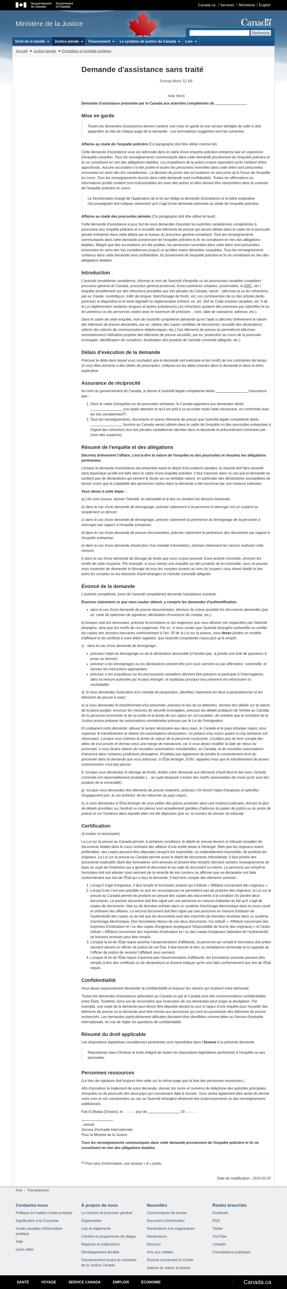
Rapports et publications (100, 1244)
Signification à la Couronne (37, 1221)
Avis (19, 1190)
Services (227, 5)
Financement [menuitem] (101, 41)
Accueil (22, 51)
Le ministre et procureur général (106, 1213)
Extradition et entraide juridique (86, 51)
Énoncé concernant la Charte (170, 1260)
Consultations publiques (232, 1252)
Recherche (261, 33)
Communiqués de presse (167, 1213)
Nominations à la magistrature (171, 1228)
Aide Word (176, 96)
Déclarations (157, 1236)
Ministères (247, 5)
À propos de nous (99, 1205)
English (265, 5)
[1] (124, 413)
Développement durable (100, 1252)
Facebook (220, 1213)
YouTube (220, 1236)
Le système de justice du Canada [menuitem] (150, 41)
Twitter (218, 1228)
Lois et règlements (96, 1228)
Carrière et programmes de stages (108, 1236)
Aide (19, 1241)
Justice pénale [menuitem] (68, 41)
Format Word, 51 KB (176, 81)
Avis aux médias (160, 1252)
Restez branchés (230, 1205)
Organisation (91, 1221)
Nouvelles (157, 1205)
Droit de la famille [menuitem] (32, 41)
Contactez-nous (32, 1205)
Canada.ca (206, 5)
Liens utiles (25, 1249)
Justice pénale (44, 51)
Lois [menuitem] (191, 41)
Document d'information (166, 1221)
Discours (154, 1244)
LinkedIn (219, 1244)
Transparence (38, 1190)
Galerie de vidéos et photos (169, 1268)
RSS (216, 1221)
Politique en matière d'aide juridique (44, 1213)
